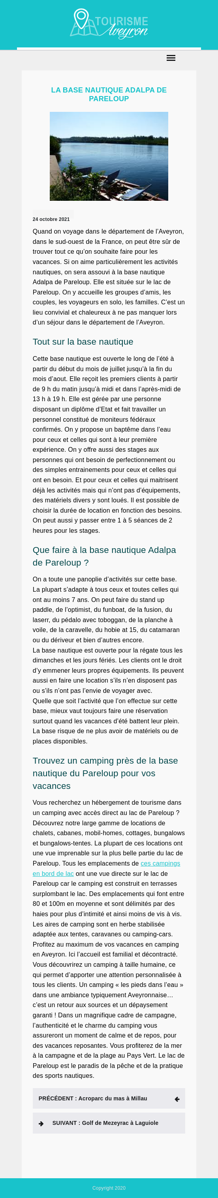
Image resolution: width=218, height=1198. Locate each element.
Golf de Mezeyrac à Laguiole (106, 1123)
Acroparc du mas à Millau (93, 1098)
